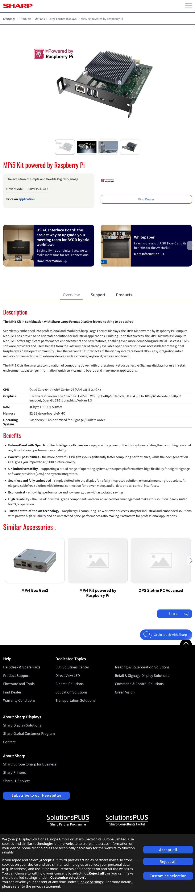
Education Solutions (71, 692)
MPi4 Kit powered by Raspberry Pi (97, 593)
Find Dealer (146, 199)
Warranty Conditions (19, 700)
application (26, 199)
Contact (9, 742)
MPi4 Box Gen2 (34, 590)
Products (124, 295)
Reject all (168, 861)
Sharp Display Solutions (22, 725)
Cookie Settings (90, 882)
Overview (71, 295)
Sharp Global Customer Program (29, 733)
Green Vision (125, 692)
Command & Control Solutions (139, 684)
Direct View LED (67, 675)
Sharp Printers (14, 772)
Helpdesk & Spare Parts (21, 667)
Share (179, 613)
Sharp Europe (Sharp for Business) (30, 764)
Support (98, 295)
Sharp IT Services (16, 781)
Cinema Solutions (69, 684)
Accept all (168, 849)
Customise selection (168, 875)
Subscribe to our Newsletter (36, 795)
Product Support (16, 675)
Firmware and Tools (19, 684)
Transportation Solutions (75, 700)
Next (191, 249)
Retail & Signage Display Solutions (142, 675)
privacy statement (46, 886)
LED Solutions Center (72, 667)
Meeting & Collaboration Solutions (142, 667)
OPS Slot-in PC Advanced (160, 590)
